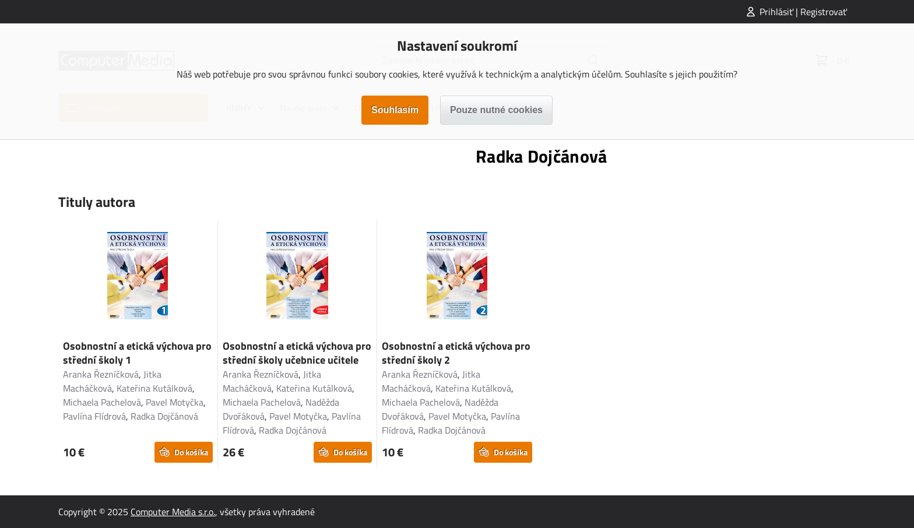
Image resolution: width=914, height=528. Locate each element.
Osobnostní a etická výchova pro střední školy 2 (456, 353)
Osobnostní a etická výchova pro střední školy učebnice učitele (297, 353)
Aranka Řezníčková (101, 374)
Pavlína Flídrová (94, 416)
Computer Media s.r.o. (173, 512)
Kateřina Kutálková (154, 388)
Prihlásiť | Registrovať (803, 12)
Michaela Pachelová (102, 402)
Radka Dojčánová (164, 416)
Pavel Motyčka (174, 402)
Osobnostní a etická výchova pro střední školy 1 (137, 353)
